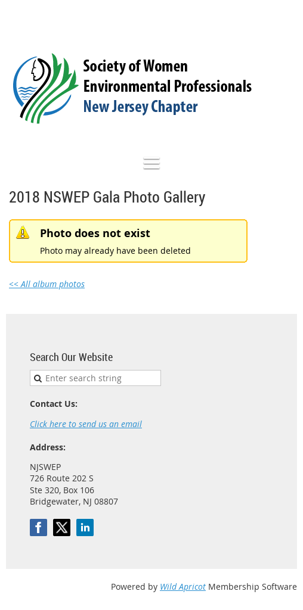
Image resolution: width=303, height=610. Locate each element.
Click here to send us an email (86, 424)
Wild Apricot (183, 586)
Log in (285, 17)
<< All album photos (47, 284)
